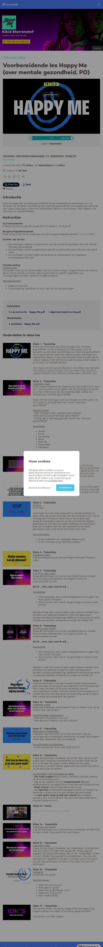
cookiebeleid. (55, 480)
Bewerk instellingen (39, 487)
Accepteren (65, 487)
